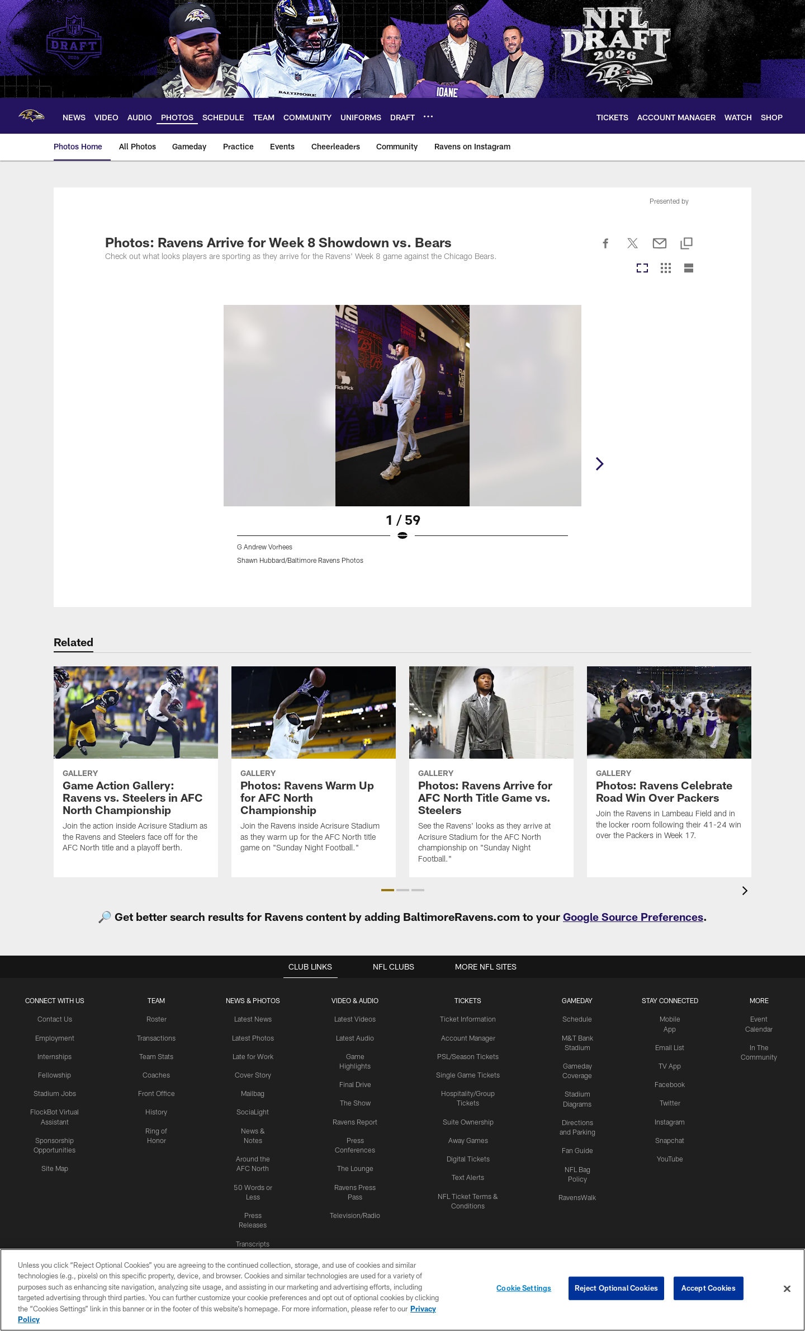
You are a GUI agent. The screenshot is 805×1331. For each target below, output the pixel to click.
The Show (355, 1102)
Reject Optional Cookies (616, 1288)
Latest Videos (355, 1019)
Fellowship (55, 1074)
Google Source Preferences (633, 916)
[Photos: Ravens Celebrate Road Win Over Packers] (669, 760)
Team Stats (157, 1056)
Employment (55, 1037)
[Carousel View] (642, 269)
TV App (670, 1065)
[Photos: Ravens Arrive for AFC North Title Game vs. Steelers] (491, 771)
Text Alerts (468, 1175)
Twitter (670, 1102)
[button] (387, 890)
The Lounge (355, 1166)
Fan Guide (577, 1148)
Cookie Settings (523, 1288)
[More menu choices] (428, 116)
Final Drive (355, 1083)
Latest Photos (253, 1037)
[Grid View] (666, 269)
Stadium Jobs (55, 1092)
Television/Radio (355, 1212)
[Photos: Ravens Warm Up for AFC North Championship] (313, 766)
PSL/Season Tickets (468, 1056)
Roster (157, 1019)
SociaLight (253, 1110)
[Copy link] (686, 244)
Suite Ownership (468, 1120)
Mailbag (254, 1092)
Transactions (158, 1037)
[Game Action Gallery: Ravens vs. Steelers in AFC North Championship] (136, 766)
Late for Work (253, 1056)
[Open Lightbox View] (402, 441)
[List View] (689, 269)
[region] (402, 1290)
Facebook (670, 1083)
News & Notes (253, 1129)
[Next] (691, 405)
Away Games (467, 1138)
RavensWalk (577, 1194)
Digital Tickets (468, 1157)
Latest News (254, 1019)
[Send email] (660, 249)
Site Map (55, 1166)
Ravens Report (355, 1120)
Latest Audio (355, 1037)
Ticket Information (468, 1019)
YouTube (670, 1157)
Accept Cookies (708, 1288)
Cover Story (254, 1074)
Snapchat (670, 1138)
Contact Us (55, 1019)
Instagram (670, 1120)
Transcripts (253, 1231)
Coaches (157, 1074)
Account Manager (468, 1037)
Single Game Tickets (468, 1074)
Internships (55, 1056)
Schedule (577, 1019)
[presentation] (746, 892)
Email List (669, 1047)
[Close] (787, 1289)
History (157, 1110)
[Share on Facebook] (606, 249)
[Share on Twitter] (633, 249)
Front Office (157, 1092)
